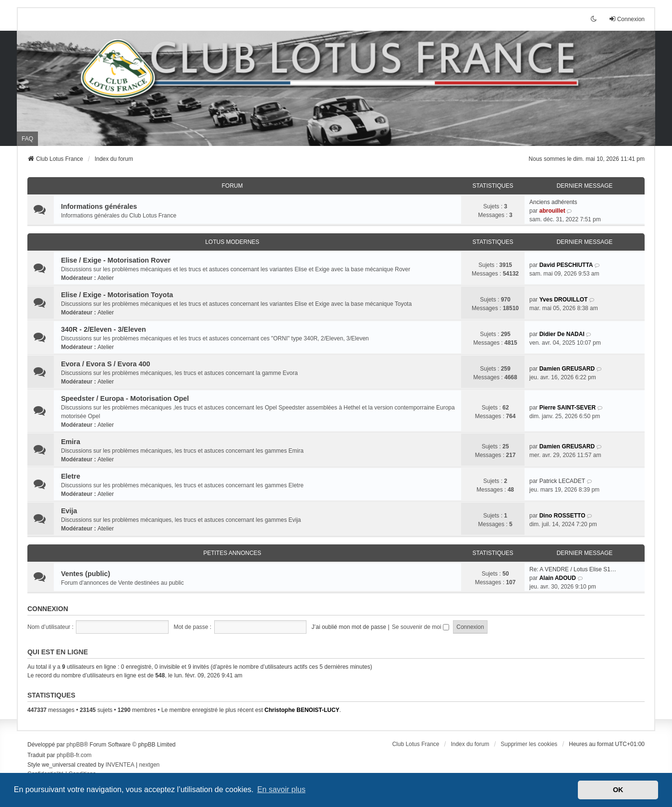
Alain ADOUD (557, 578)
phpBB (75, 744)
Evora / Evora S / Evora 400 (105, 364)
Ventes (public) (85, 574)
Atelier (106, 278)
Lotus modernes (232, 242)
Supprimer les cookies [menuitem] (529, 744)
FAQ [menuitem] (27, 138)
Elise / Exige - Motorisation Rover (116, 260)
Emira (70, 442)
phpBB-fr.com (74, 755)
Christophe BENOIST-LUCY (302, 710)
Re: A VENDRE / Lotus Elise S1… (572, 569)
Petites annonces (232, 553)
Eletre (70, 476)
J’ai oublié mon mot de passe (349, 627)
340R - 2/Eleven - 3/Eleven (103, 329)
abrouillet (552, 210)
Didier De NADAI (562, 334)
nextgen (149, 764)
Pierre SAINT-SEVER (567, 407)
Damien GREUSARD (567, 368)
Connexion (47, 609)
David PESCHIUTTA (566, 265)
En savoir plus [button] (281, 789)
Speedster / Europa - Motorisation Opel (125, 398)
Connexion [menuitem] (627, 19)
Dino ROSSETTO (562, 515)
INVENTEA (120, 764)
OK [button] (618, 790)
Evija (69, 511)
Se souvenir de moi (420, 627)
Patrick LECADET (562, 481)
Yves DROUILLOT (563, 299)
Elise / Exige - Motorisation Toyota (117, 295)
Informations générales (99, 206)
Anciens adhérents (553, 202)
